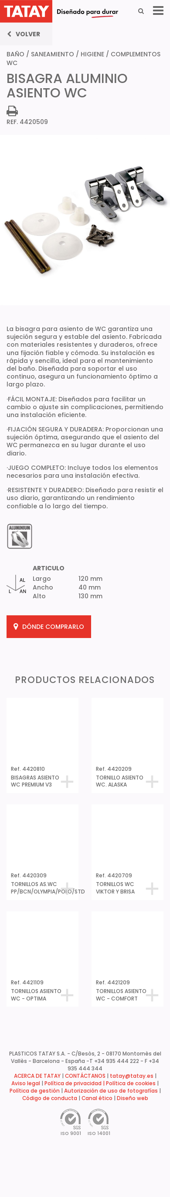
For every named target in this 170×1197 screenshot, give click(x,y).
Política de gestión (35, 1090)
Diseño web (132, 1098)
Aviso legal (25, 1083)
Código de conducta (49, 1098)
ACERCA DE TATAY (37, 1076)
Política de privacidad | (75, 1083)
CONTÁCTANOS (85, 1076)
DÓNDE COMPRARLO (49, 626)
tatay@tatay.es (131, 1076)
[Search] (141, 11)
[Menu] (158, 10)
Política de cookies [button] (131, 1083)
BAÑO (15, 54)
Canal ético (97, 1098)
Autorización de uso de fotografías (111, 1090)
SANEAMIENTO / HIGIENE (67, 54)
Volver (23, 34)
